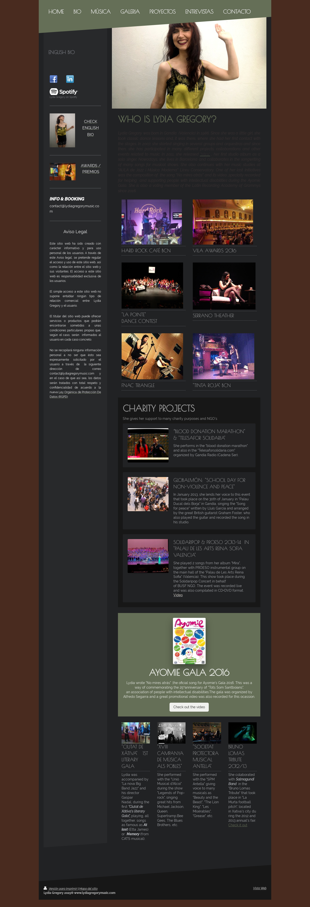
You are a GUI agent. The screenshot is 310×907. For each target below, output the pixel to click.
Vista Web (259, 888)
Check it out (237, 825)
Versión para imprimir (61, 889)
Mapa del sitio (88, 889)
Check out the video (189, 707)
